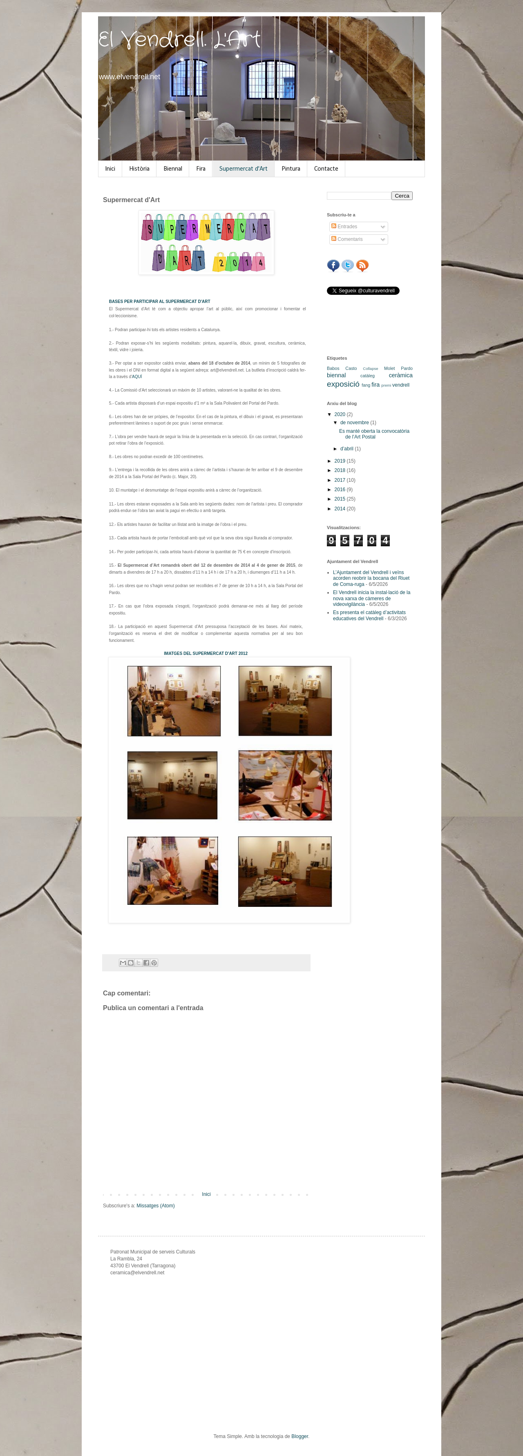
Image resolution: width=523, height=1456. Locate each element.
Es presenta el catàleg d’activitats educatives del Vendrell (369, 615)
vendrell (400, 385)
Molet (389, 368)
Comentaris (347, 239)
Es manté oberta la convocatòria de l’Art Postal (374, 434)
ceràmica (401, 375)
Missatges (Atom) (155, 1206)
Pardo (407, 368)
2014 (341, 509)
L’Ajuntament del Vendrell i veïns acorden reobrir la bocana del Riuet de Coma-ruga (371, 578)
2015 (341, 499)
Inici (110, 169)
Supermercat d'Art (243, 169)
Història (139, 169)
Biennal (172, 169)
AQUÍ (137, 376)
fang (366, 385)
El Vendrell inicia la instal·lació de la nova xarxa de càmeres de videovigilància (371, 598)
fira (375, 384)
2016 (341, 489)
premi (386, 385)
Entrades (344, 226)
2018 (341, 470)
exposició (343, 384)
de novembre (355, 422)
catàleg (367, 375)
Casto (351, 368)
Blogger (299, 1436)
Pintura (291, 169)
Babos (333, 368)
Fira (201, 169)
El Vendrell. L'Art (179, 40)
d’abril (347, 449)
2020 (341, 414)
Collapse (370, 368)
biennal (336, 375)
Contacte (326, 169)
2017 (341, 480)
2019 (341, 461)
